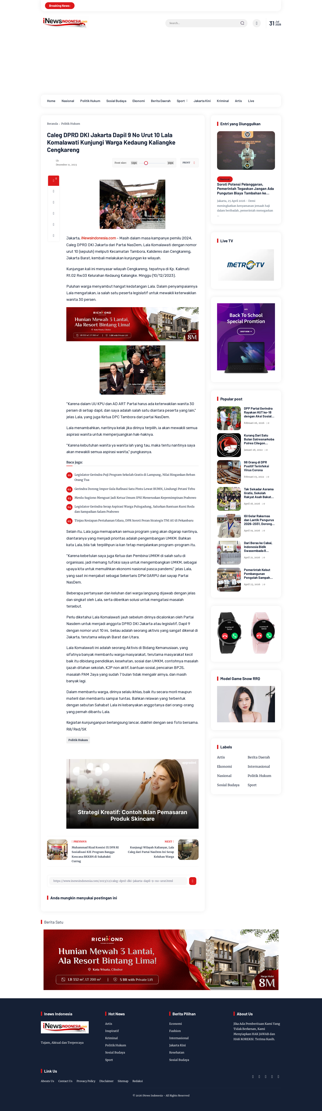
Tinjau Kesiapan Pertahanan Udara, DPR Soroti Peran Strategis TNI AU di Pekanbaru (134, 520)
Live (251, 101)
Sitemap (123, 1081)
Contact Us (65, 1081)
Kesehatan (176, 1052)
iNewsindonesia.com (98, 238)
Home (51, 101)
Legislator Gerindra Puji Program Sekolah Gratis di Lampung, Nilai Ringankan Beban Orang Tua (135, 477)
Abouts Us (47, 1081)
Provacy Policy (86, 1081)
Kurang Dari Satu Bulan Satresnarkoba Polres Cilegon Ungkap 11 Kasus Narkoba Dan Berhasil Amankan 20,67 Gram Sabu (259, 439)
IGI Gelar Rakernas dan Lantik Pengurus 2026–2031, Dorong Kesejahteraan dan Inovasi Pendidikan (259, 520)
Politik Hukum (90, 101)
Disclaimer (106, 1081)
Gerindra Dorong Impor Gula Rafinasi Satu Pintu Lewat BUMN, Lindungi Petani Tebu (135, 489)
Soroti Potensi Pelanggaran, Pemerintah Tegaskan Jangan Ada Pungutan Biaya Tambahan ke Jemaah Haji (245, 188)
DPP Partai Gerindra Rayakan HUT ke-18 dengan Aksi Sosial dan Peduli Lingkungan (258, 412)
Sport (181, 101)
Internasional (259, 766)
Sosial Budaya (116, 101)
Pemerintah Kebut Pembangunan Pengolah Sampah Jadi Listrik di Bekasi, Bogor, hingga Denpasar (259, 574)
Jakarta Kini (202, 101)
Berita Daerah (161, 101)
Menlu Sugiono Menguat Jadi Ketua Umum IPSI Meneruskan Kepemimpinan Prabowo (135, 498)
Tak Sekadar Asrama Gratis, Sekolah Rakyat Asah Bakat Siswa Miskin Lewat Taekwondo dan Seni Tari (259, 493)
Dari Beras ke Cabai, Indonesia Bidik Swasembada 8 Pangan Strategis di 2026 (258, 547)
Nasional (68, 101)
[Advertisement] (161, 64)
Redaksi (137, 1081)
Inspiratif (112, 1031)
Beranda (52, 123)
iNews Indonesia (153, 1095)
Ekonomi (138, 101)
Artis (238, 101)
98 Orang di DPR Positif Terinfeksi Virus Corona (256, 466)
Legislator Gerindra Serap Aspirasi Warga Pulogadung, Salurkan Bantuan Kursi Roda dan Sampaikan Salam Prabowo (134, 509)
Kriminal (223, 101)
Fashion (175, 1031)
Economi (175, 1024)
